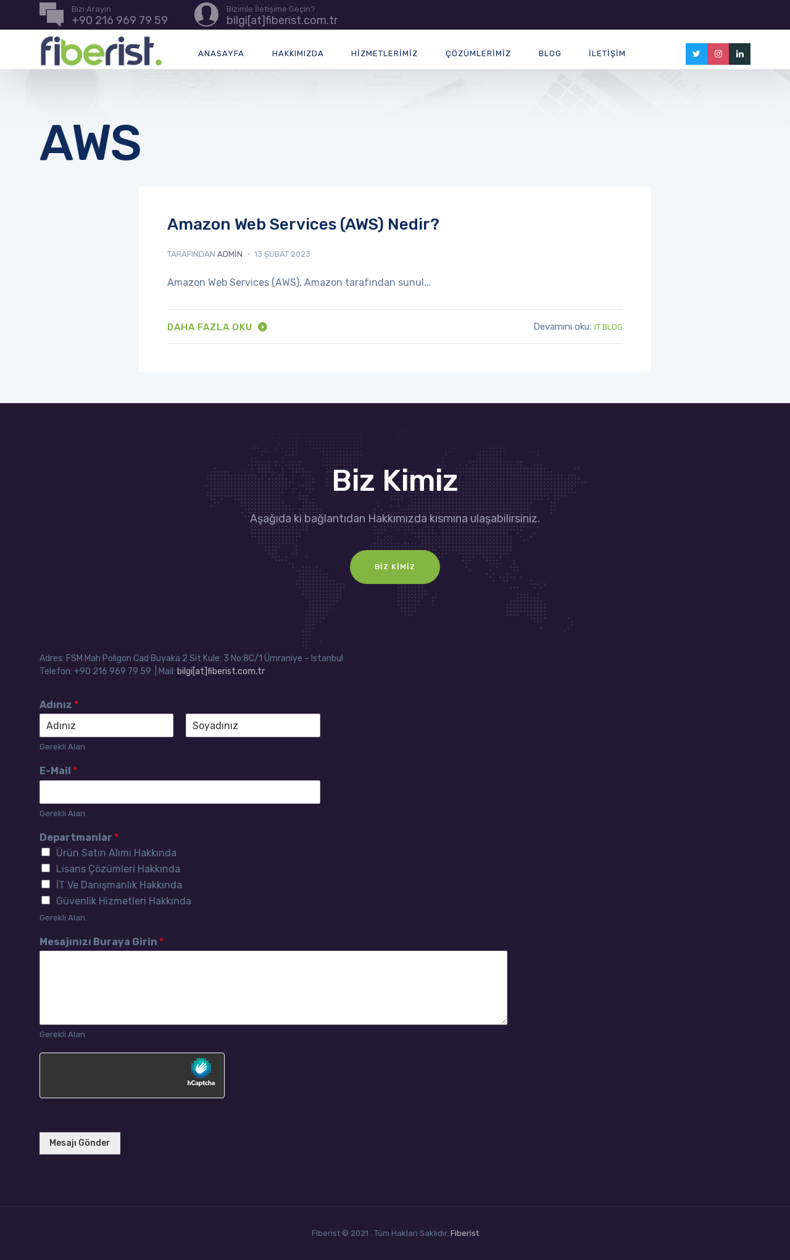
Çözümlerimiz (478, 53)
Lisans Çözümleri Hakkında (118, 869)
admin (230, 254)
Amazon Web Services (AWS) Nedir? (303, 224)
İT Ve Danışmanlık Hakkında (119, 885)
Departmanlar (79, 837)
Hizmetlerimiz (384, 53)
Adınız (59, 705)
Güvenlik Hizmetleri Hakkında (123, 901)
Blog (550, 53)
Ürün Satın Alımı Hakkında (116, 853)
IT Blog (608, 327)
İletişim (607, 53)
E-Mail (58, 771)
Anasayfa (221, 53)
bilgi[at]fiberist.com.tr (221, 671)
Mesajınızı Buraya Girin (102, 942)
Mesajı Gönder (79, 1143)
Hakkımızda (298, 53)
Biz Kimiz (395, 566)
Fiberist (465, 1233)
